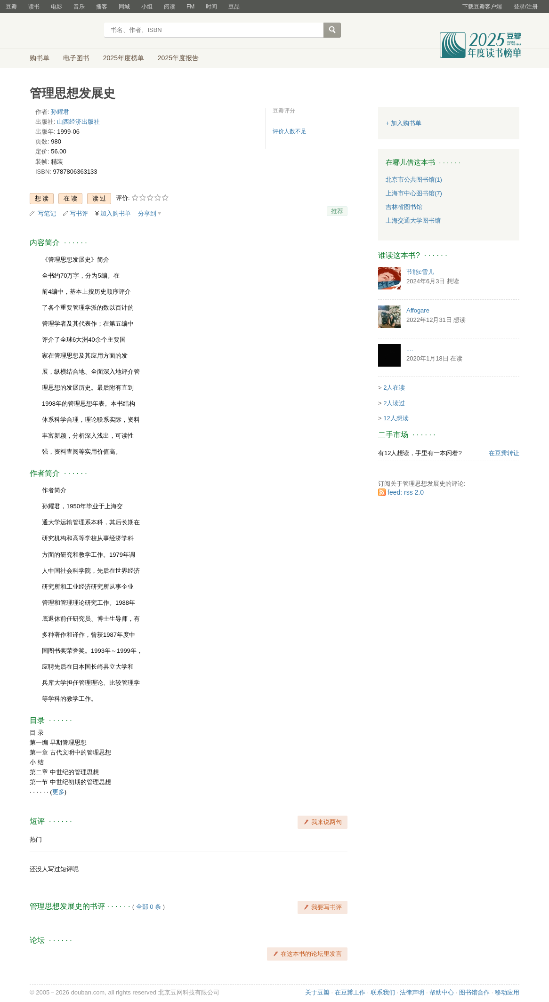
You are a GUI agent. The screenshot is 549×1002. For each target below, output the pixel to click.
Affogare (417, 310)
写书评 (79, 213)
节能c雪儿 (420, 271)
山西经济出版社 (78, 121)
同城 (124, 6)
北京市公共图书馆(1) (414, 179)
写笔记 (47, 213)
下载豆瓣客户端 (482, 6)
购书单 (39, 58)
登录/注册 (526, 6)
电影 (56, 6)
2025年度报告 (178, 58)
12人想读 (395, 418)
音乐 (79, 6)
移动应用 (507, 992)
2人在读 (394, 387)
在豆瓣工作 (350, 992)
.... (409, 349)
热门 (36, 839)
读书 (34, 6)
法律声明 (412, 992)
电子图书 (76, 58)
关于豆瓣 (317, 992)
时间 (211, 6)
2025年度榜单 (123, 58)
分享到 (147, 213)
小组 (147, 6)
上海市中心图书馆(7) (414, 193)
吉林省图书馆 (404, 206)
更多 (58, 791)
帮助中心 (441, 992)
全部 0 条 (148, 906)
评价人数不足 (290, 131)
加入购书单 (115, 213)
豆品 (234, 6)
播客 (101, 6)
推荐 (337, 211)
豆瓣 (11, 6)
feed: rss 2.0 (406, 492)
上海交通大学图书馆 (413, 220)
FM (190, 6)
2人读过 (394, 403)
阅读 (169, 6)
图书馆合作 (474, 992)
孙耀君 (60, 111)
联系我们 (383, 992)
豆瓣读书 (64, 31)
